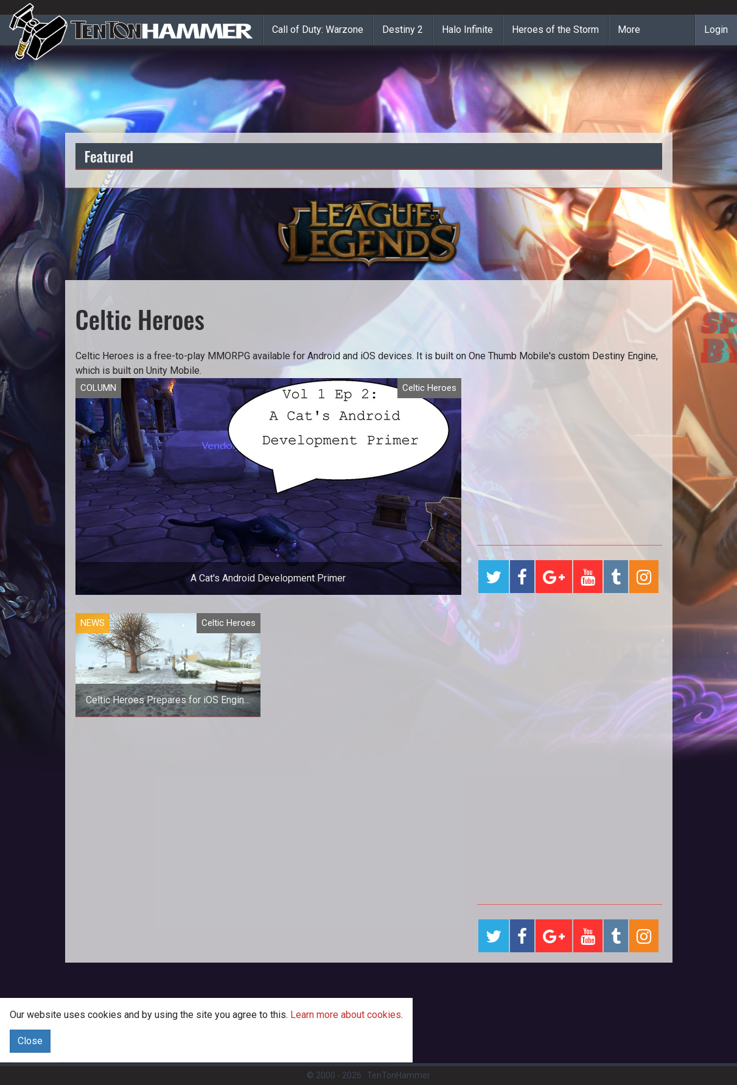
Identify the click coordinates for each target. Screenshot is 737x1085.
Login (716, 29)
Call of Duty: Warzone (317, 29)
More (629, 29)
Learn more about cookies (345, 1014)
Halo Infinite (467, 29)
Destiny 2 (402, 29)
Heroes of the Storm (555, 29)
